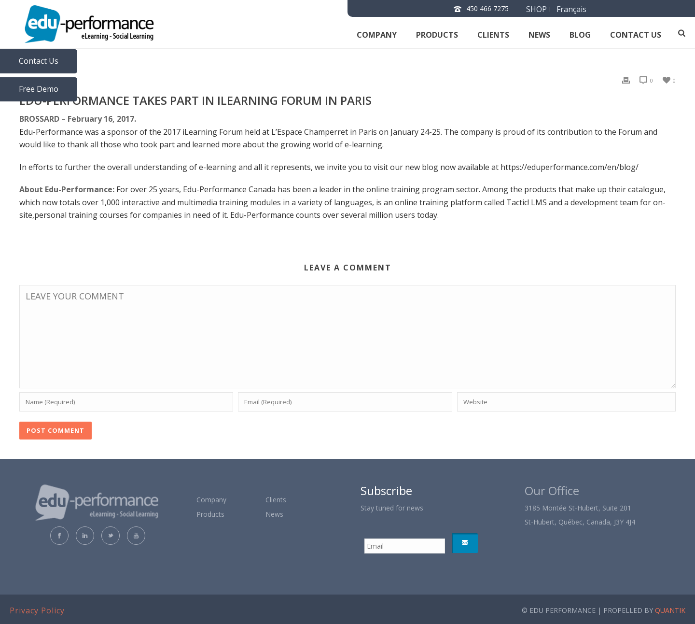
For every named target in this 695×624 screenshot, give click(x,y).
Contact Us (38, 61)
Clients (493, 34)
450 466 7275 (487, 8)
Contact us (635, 34)
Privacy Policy (37, 610)
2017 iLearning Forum (204, 132)
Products (437, 34)
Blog (580, 34)
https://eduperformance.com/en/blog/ (569, 167)
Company (377, 34)
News (539, 34)
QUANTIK (670, 610)
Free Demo (38, 89)
